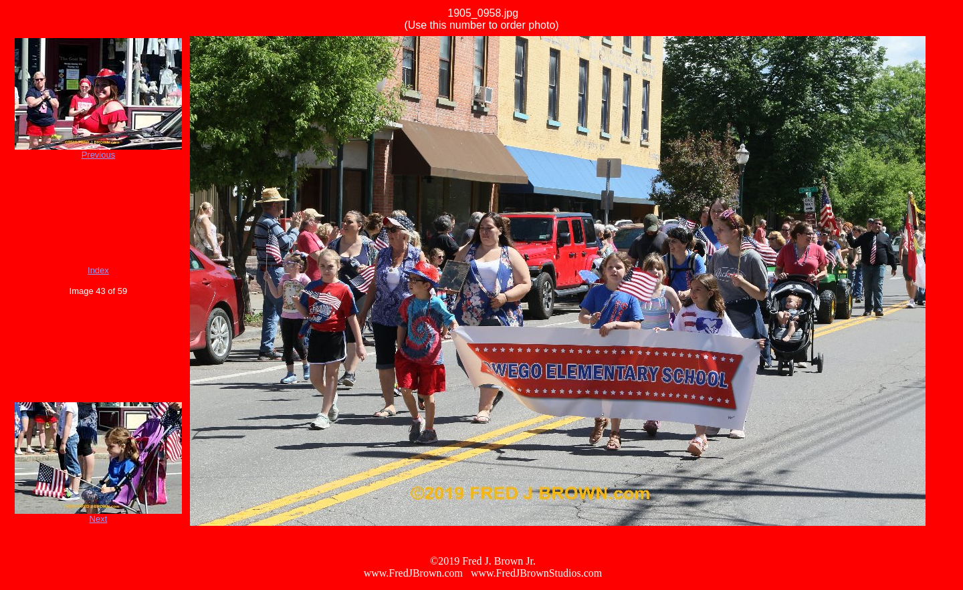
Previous (99, 155)
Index (98, 270)
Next (99, 519)
